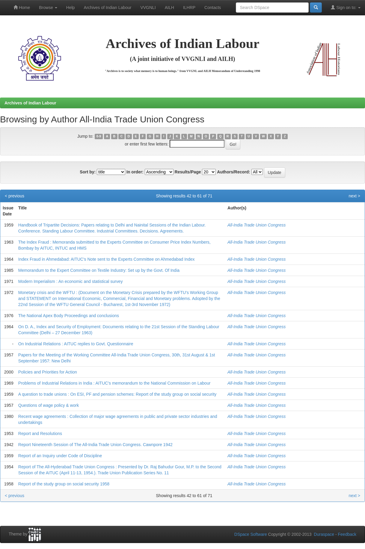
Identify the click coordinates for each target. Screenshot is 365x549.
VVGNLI (148, 7)
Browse (48, 7)
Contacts (212, 7)
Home (21, 7)
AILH (169, 7)
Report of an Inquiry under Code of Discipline (60, 455)
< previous (14, 196)
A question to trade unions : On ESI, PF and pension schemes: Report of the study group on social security (117, 394)
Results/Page (188, 172)
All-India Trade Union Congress (256, 225)
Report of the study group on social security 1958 (63, 484)
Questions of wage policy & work (48, 405)
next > (354, 196)
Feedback (347, 534)
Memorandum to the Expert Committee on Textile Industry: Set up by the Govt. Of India (99, 270)
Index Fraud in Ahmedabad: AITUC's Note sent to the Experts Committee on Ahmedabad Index (106, 259)
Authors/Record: (233, 172)
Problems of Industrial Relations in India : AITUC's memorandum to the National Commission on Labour (114, 383)
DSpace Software (250, 534)
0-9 (98, 136)
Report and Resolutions (40, 433)
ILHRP (189, 7)
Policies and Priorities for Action (47, 372)
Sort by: (88, 172)
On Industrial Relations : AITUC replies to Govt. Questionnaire (75, 343)
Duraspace (324, 534)
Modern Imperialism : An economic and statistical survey (70, 281)
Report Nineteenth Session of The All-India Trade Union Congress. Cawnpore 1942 (95, 444)
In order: (135, 172)
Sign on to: (346, 7)
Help (70, 7)
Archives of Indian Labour (108, 7)
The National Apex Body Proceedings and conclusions (68, 315)
